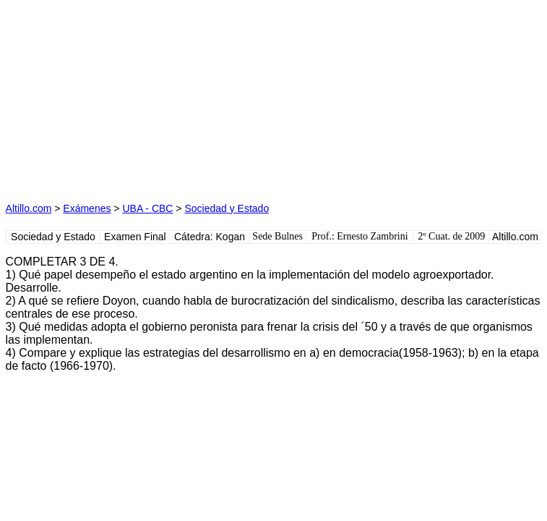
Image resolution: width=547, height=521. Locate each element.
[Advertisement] (138, 96)
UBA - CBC (147, 208)
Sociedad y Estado (226, 208)
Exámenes (87, 208)
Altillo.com (29, 208)
